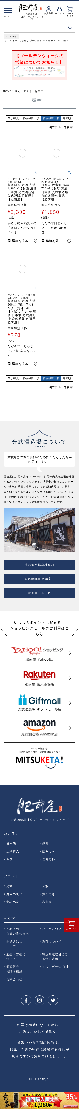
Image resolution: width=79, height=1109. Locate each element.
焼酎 (45, 843)
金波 (45, 886)
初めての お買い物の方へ (17, 931)
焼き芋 (65, 40)
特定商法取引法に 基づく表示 (55, 956)
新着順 (67, 118)
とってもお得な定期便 (24, 40)
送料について (52, 941)
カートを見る (70, 14)
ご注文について (53, 929)
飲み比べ (55, 40)
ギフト (7, 40)
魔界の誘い (14, 894)
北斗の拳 (12, 902)
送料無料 (48, 859)
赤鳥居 (46, 40)
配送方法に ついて (14, 943)
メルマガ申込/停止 (55, 967)
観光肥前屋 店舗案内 (39, 579)
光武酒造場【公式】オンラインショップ (39, 820)
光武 (9, 886)
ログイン (59, 13)
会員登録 (48, 13)
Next (75, 1099)
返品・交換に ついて (16, 956)
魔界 (39, 40)
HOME (7, 91)
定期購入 (12, 851)
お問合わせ (14, 979)
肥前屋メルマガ (39, 593)
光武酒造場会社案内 (39, 565)
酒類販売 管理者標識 (14, 969)
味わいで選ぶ (23, 91)
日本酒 (11, 843)
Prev (3, 1099)
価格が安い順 (31, 118)
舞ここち (48, 894)
